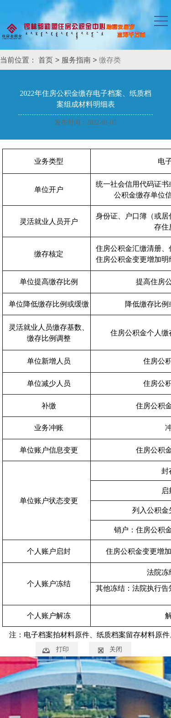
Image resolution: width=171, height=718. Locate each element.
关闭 (115, 649)
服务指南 (76, 60)
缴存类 (110, 60)
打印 (62, 649)
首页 (45, 60)
